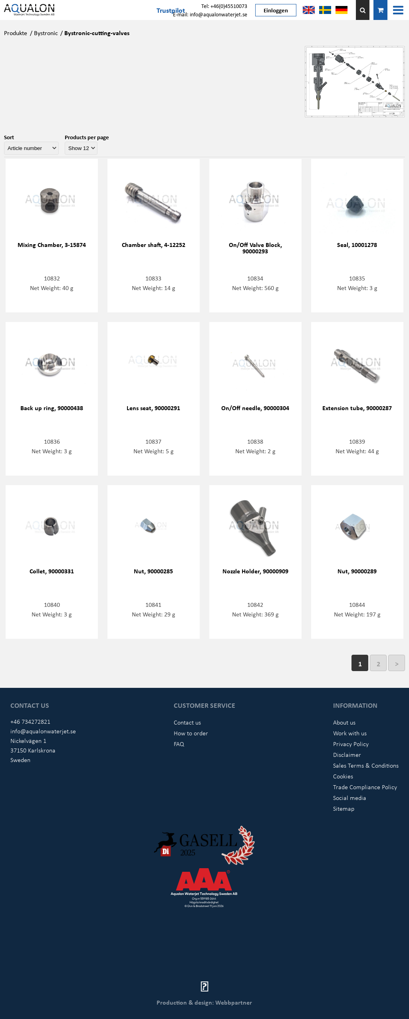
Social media (349, 797)
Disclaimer (347, 754)
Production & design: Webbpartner (204, 1002)
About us (344, 722)
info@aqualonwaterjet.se (43, 731)
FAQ (179, 743)
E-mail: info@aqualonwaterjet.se (210, 14)
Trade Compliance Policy (365, 786)
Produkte (15, 32)
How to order (191, 733)
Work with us (350, 733)
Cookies (343, 776)
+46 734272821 (30, 721)
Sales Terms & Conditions (366, 765)
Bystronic (46, 32)
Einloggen (276, 10)
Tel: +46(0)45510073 (224, 6)
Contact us (187, 722)
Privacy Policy (351, 743)
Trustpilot (171, 10)
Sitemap (343, 808)
